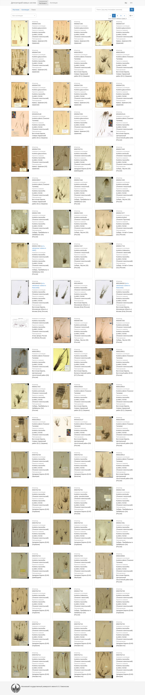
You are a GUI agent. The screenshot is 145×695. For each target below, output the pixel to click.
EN (131, 3)
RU (126, 3)
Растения (16, 10)
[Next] (124, 15)
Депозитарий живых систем (23, 3)
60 (131, 15)
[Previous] (110, 15)
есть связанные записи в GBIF (39, 248)
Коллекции (54, 3)
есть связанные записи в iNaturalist (39, 285)
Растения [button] (43, 3)
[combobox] (23, 15)
